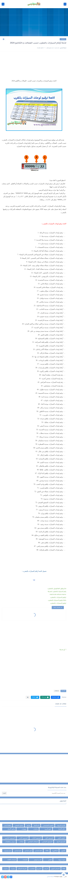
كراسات (25, 859)
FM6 (63, 868)
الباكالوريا (55, 850)
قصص (50, 859)
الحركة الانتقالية (22, 868)
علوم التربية (48, 829)
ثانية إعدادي (18, 850)
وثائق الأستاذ (11, 829)
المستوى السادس (47, 841)
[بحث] (3, 4)
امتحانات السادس (33, 841)
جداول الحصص (19, 825)
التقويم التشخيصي (48, 825)
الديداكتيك (36, 825)
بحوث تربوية (61, 859)
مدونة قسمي (50, 876)
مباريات (13, 868)
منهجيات (24, 829)
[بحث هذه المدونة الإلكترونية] (36, 793)
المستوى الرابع (61, 841)
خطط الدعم (7, 825)
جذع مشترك (7, 850)
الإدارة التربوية (61, 825)
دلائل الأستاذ (61, 829)
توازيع (28, 825)
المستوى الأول (49, 838)
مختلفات (63, 39)
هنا (34, 580)
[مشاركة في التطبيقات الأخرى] (28, 697)
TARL (47, 850)
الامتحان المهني (55, 868)
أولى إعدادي (28, 850)
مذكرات (35, 829)
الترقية (46, 868)
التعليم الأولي (61, 838)
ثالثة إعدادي (38, 850)
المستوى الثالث (36, 838)
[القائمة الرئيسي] (65, 4)
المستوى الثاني (23, 838)
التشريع (39, 868)
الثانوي (63, 850)
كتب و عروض (37, 859)
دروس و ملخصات (10, 841)
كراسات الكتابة (11, 859)
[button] (55, 697)
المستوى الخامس (10, 838)
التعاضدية (32, 868)
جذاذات (21, 841)
